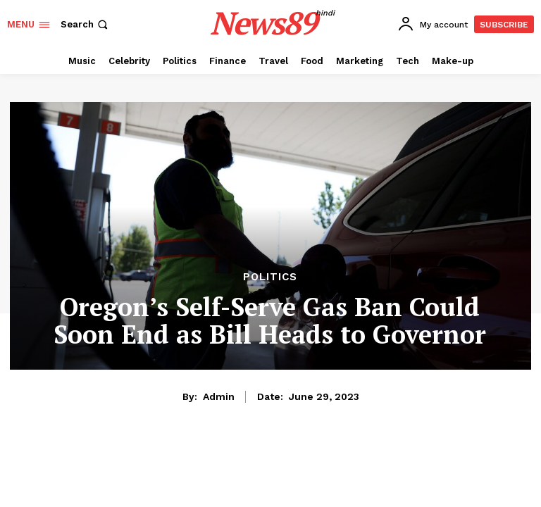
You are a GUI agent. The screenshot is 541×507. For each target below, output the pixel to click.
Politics (270, 277)
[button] (86, 24)
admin (219, 396)
